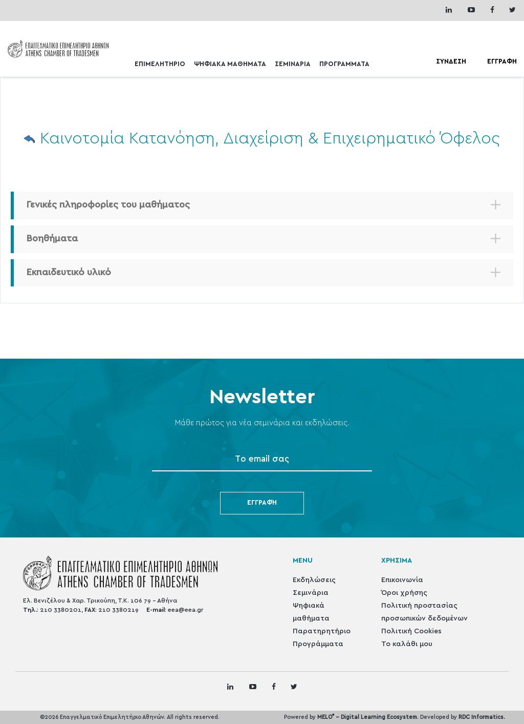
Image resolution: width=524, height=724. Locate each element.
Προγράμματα (318, 644)
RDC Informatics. (481, 717)
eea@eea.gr (185, 610)
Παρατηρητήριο (322, 631)
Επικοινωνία (402, 580)
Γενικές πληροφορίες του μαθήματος (108, 205)
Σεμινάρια (311, 592)
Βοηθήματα (52, 238)
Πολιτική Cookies (411, 631)
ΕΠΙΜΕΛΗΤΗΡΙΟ (160, 64)
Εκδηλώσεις (314, 580)
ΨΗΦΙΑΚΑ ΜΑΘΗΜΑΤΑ (230, 64)
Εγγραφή (262, 503)
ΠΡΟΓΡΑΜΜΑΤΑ (344, 64)
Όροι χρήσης (404, 592)
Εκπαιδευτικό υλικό (69, 272)
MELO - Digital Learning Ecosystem (367, 717)
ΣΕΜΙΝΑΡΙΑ (293, 64)
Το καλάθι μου (406, 644)
